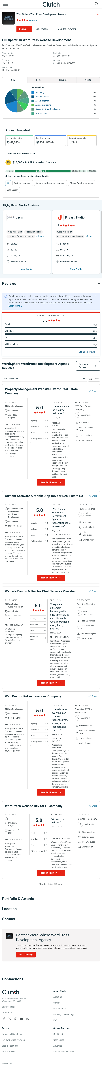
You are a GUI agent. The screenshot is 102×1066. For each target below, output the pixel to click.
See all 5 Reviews (87, 352)
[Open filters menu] (94, 379)
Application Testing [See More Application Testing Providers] (43, 105)
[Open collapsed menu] (5, 4)
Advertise (57, 1046)
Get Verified (58, 1040)
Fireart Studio (75, 217)
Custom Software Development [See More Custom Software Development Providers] (48, 109)
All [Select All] (8, 183)
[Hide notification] (96, 296)
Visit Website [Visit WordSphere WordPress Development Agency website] (42, 29)
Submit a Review (83, 366)
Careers (56, 1003)
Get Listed (58, 1034)
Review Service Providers (13, 1040)
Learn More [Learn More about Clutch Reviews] (14, 306)
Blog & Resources (10, 1046)
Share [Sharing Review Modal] (94, 391)
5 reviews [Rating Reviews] (33, 20)
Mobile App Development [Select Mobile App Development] (82, 183)
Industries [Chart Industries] (63, 80)
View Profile (27, 269)
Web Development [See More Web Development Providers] (42, 97)
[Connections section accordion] (51, 979)
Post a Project (8, 1051)
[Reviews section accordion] (51, 283)
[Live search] (97, 4)
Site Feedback (8, 1007)
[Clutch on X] (10, 1019)
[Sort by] (44, 379)
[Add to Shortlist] (98, 13)
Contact (22, 29)
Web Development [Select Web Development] (22, 183)
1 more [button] (41, 236)
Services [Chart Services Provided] (14, 80)
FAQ (55, 1020)
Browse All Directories (12, 1034)
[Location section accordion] (51, 909)
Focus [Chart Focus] (38, 80)
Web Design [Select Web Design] (12, 190)
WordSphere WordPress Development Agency (41, 14)
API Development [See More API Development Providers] (42, 101)
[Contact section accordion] (51, 919)
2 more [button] (90, 236)
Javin (19, 217)
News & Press (59, 1008)
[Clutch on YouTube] (21, 1019)
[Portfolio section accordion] (51, 899)
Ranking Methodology (63, 1014)
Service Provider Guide (63, 1051)
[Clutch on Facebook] (4, 1019)
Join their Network (67, 29)
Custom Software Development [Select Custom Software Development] (50, 183)
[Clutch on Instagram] (15, 1019)
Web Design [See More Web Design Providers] (40, 92)
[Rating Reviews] (22, 20)
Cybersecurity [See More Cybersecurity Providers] (41, 113)
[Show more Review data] (51, 482)
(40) (73, 226)
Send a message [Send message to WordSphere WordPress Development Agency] (26, 954)
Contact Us (7, 1012)
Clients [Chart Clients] (88, 80)
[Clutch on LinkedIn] (27, 1019)
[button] (44, 379)
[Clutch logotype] (10, 992)
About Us (57, 997)
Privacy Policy (7, 1063)
